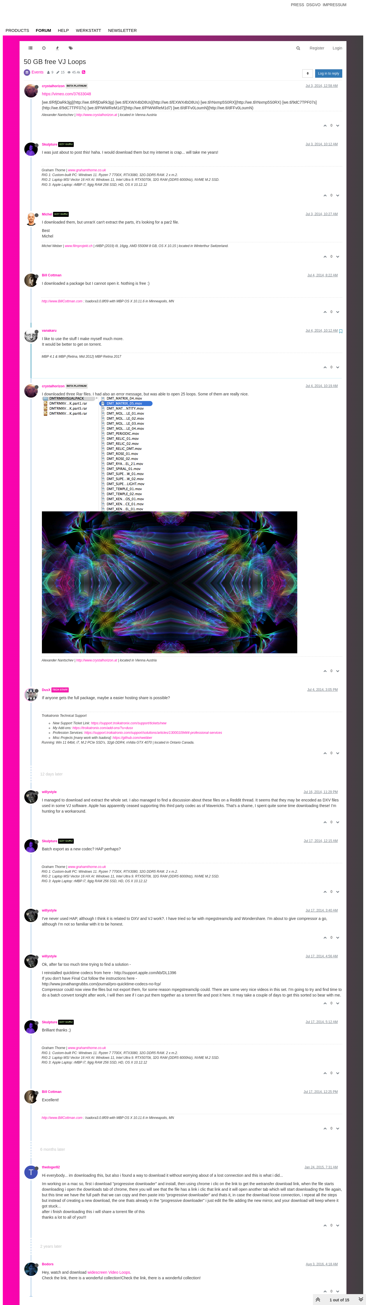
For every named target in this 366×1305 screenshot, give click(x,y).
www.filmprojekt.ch (78, 246)
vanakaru (49, 331)
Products (17, 30)
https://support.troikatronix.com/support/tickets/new (129, 723)
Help (63, 30)
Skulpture (49, 144)
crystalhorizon (53, 86)
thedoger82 (51, 1167)
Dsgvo (313, 5)
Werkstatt (88, 30)
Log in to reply (328, 73)
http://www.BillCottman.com (62, 301)
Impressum (334, 5)
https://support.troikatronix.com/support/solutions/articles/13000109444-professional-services (153, 733)
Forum (43, 30)
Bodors (48, 1264)
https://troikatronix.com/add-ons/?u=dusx (102, 728)
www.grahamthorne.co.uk (87, 170)
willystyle (49, 792)
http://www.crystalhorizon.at (96, 115)
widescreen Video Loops (108, 1272)
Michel (47, 214)
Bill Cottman (51, 275)
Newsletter (122, 30)
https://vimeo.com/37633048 (66, 94)
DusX (46, 690)
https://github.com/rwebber (132, 738)
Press (297, 5)
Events (38, 72)
